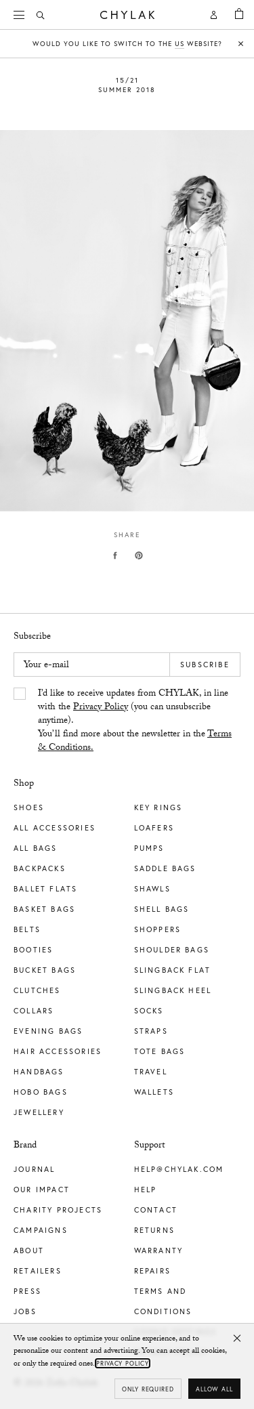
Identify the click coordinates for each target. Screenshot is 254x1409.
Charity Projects (58, 1210)
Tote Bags (160, 1051)
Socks (149, 1010)
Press (27, 1291)
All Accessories (55, 828)
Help (145, 1189)
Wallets (154, 1092)
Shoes (29, 807)
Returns (154, 1230)
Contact (155, 1210)
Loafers (154, 828)
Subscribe (205, 664)
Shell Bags (162, 909)
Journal (34, 1169)
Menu (24, 13)
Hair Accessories (58, 1051)
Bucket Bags (45, 970)
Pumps (149, 848)
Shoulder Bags (172, 949)
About (29, 1250)
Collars (34, 1010)
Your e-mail (46, 666)
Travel (150, 1071)
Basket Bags (44, 909)
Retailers (38, 1271)
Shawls (152, 888)
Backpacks (40, 868)
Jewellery (39, 1112)
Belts (27, 929)
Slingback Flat (172, 970)
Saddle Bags (165, 868)
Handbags (39, 1071)
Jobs (25, 1311)
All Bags (36, 848)
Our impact (42, 1189)
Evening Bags (48, 1031)
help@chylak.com (179, 1169)
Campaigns (41, 1230)
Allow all (214, 1389)
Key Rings (158, 807)
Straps (151, 1031)
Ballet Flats (45, 888)
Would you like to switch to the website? (127, 44)
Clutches (37, 990)
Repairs (152, 1271)
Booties (33, 949)
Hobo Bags (41, 1092)
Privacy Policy (100, 708)
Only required (148, 1389)
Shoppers (158, 929)
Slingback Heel (173, 990)
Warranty (159, 1250)
